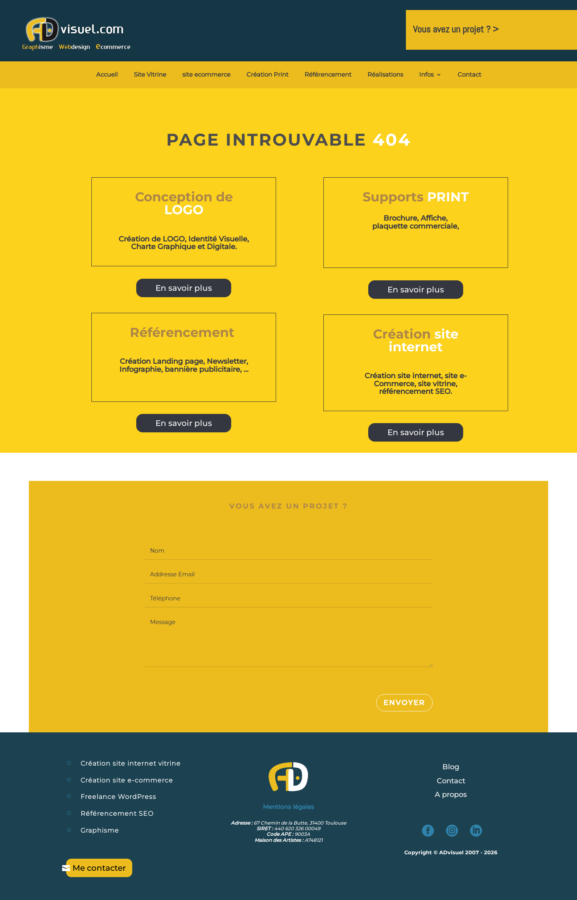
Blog (450, 766)
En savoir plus (183, 288)
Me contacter (99, 868)
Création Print (267, 75)
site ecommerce (206, 75)
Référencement (328, 75)
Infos (426, 75)
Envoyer (404, 703)
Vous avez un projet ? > (455, 29)
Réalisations (385, 75)
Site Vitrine (150, 75)
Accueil (107, 75)
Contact (469, 75)
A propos (451, 794)
